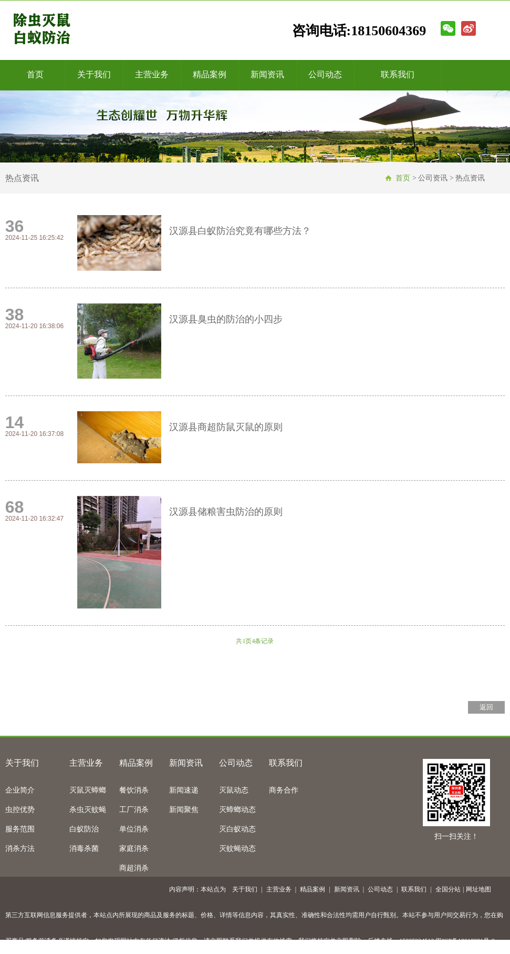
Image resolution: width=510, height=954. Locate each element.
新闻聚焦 (184, 810)
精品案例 (209, 74)
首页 (35, 74)
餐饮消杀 (134, 790)
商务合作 (283, 790)
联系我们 (397, 74)
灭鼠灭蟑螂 (87, 790)
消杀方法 (20, 848)
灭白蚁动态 (237, 829)
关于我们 (94, 74)
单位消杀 (134, 829)
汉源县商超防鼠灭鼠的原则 (226, 427)
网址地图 (478, 889)
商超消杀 (134, 868)
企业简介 (20, 790)
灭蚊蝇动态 (237, 848)
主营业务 (152, 74)
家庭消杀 (134, 848)
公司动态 (325, 74)
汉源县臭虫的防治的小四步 (226, 319)
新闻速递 (184, 790)
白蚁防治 (84, 829)
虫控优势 (20, 810)
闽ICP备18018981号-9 (465, 941)
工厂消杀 (134, 810)
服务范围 (20, 829)
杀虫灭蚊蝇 (87, 810)
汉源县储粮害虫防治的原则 (226, 511)
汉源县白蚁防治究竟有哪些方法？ (240, 231)
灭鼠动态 (233, 790)
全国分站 (448, 889)
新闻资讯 (267, 74)
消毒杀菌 (84, 848)
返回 (486, 707)
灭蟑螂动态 (237, 810)
